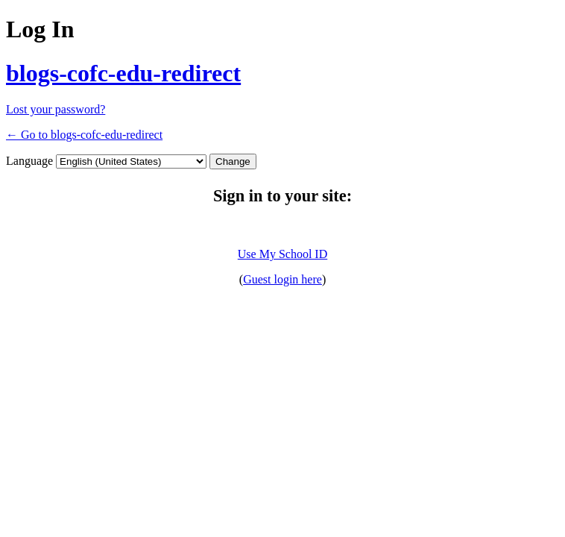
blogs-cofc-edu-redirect (123, 73)
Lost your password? (55, 109)
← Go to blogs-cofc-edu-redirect (84, 134)
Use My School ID (282, 254)
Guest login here (282, 279)
